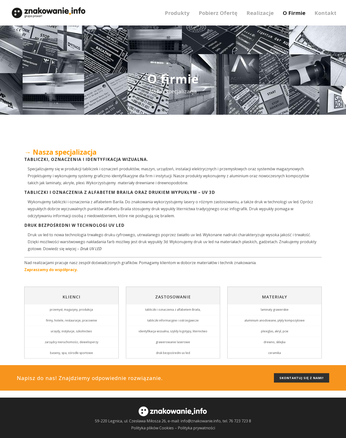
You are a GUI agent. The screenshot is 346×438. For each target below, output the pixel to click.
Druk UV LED (91, 248)
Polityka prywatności (196, 428)
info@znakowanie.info (200, 421)
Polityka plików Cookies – (154, 428)
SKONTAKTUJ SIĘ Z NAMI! (301, 385)
